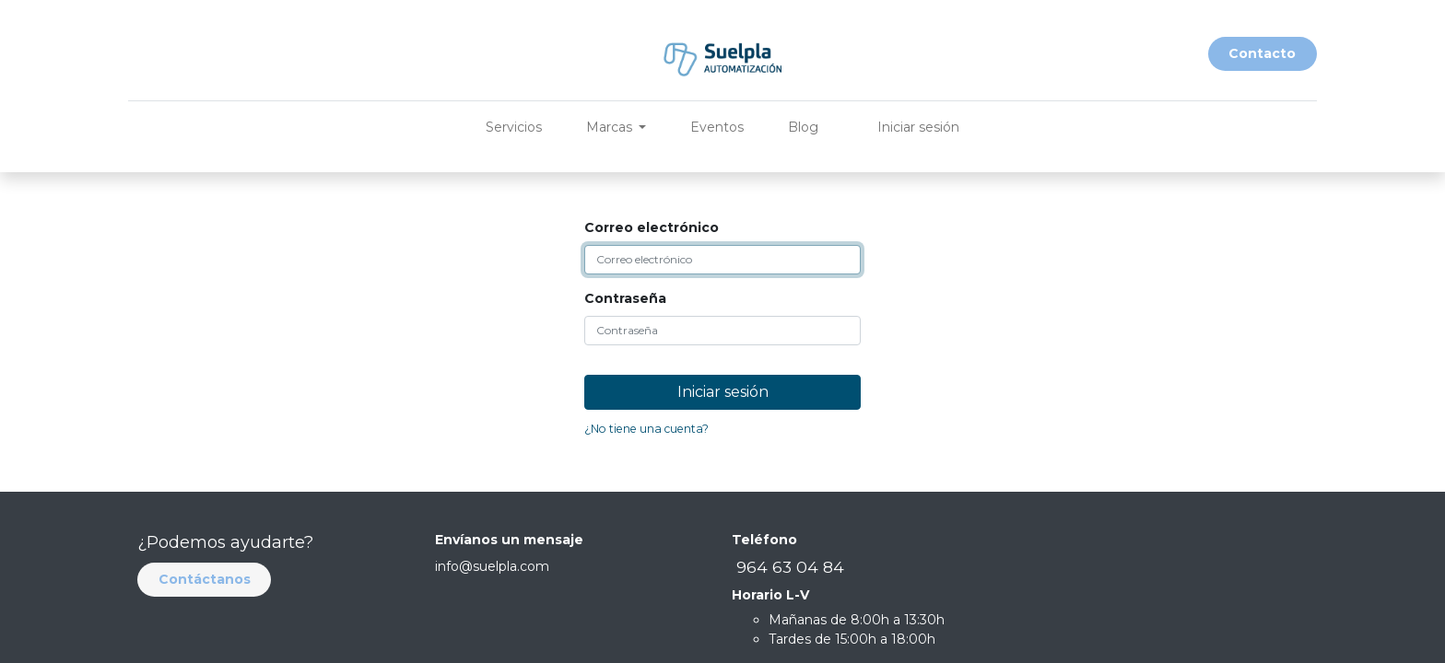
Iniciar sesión (918, 127)
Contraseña (625, 298)
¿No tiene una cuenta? (646, 429)
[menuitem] (514, 127)
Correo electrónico (651, 227)
